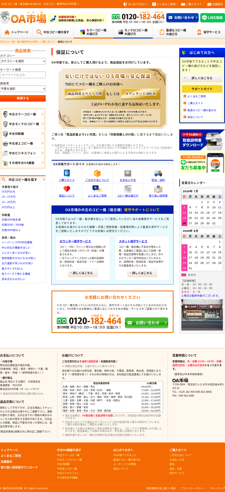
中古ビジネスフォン (19, 153)
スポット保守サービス (133, 241)
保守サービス (212, 32)
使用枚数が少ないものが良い (19, 258)
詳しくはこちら (83, 273)
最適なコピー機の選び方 (176, 32)
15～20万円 (8, 202)
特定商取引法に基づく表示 (161, 488)
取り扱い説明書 (158, 191)
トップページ (19, 32)
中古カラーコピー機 (19, 114)
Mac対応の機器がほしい (16, 247)
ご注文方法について (97, 176)
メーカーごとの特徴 (124, 464)
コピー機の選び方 (127, 191)
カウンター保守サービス (75, 241)
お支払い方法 (128, 176)
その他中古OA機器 (18, 163)
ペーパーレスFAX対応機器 (17, 242)
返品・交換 (176, 468)
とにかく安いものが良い (16, 252)
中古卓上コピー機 (17, 143)
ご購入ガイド (194, 4)
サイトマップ (217, 488)
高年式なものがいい (13, 279)
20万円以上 (8, 207)
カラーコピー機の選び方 (96, 32)
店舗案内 (217, 4)
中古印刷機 (13, 134)
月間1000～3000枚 (13, 224)
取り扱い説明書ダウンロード (19, 467)
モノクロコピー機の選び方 (136, 32)
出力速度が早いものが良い (17, 263)
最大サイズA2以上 (12, 268)
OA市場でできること (125, 455)
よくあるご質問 (166, 4)
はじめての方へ (137, 4)
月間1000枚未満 (11, 219)
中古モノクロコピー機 (20, 124)
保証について (67, 191)
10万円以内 (8, 191)
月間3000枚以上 (11, 230)
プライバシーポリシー (193, 488)
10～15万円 (8, 196)
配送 (172, 464)
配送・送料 (158, 176)
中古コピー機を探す (56, 32)
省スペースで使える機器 (16, 273)
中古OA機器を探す (69, 450)
